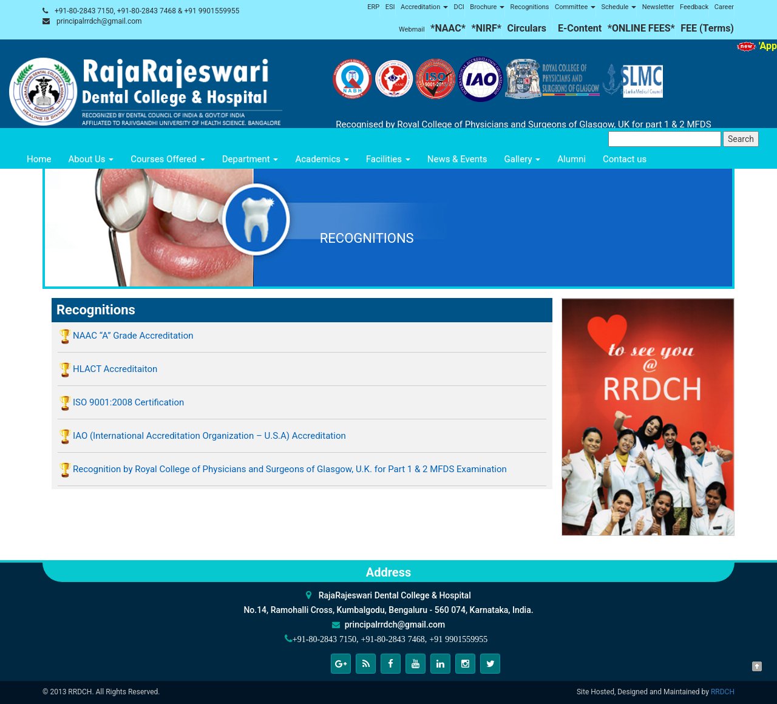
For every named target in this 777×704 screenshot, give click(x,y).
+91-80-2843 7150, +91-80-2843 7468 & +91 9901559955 (147, 11)
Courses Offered (168, 159)
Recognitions (530, 7)
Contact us (624, 159)
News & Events (457, 159)
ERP (373, 7)
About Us (91, 159)
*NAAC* (448, 28)
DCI (458, 7)
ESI (390, 7)
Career (724, 7)
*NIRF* (486, 28)
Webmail (412, 29)
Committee (575, 7)
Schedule (618, 7)
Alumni (571, 159)
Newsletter (658, 7)
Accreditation (424, 7)
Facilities (388, 159)
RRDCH (723, 692)
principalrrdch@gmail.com (99, 21)
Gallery (522, 159)
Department (250, 159)
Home (39, 159)
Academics (321, 159)
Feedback (694, 7)
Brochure (487, 7)
